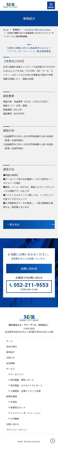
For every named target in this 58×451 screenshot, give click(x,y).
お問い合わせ (29, 268)
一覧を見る (13, 224)
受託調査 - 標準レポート (22, 379)
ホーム (9, 341)
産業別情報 (11, 396)
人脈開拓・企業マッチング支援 (25, 390)
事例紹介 (10, 352)
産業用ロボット (18, 407)
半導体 (13, 401)
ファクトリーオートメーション (25, 413)
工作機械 (14, 418)
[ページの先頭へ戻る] (52, 441)
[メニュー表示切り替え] (51, 5)
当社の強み (11, 346)
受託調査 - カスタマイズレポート (26, 385)
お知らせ (10, 357)
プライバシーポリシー (17, 429)
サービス (10, 368)
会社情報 (10, 363)
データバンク (17, 374)
